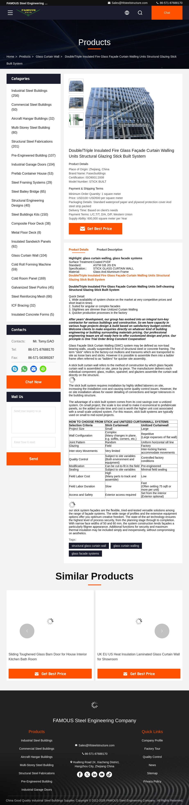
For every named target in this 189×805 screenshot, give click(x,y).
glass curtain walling (126, 545)
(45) (32, 287)
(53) (32, 173)
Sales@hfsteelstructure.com (127, 3)
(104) (33, 164)
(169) (28, 278)
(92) (31, 244)
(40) (27, 203)
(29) (31, 182)
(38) (31, 223)
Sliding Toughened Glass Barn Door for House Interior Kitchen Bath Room (48, 657)
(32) (32, 118)
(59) (31, 267)
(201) (32, 144)
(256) (29, 93)
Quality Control (152, 756)
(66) (31, 296)
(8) (26, 232)
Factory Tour (152, 748)
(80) (30, 130)
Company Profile (152, 740)
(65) (28, 191)
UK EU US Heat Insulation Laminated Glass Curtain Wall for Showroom (138, 657)
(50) (31, 107)
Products (25, 56)
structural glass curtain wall (89, 545)
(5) (32, 314)
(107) (33, 155)
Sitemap (152, 773)
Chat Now (33, 382)
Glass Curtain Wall (47, 56)
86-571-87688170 (169, 3)
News (152, 765)
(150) (29, 214)
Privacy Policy (152, 781)
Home (10, 56)
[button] (27, 631)
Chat (167, 12)
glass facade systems (85, 553)
